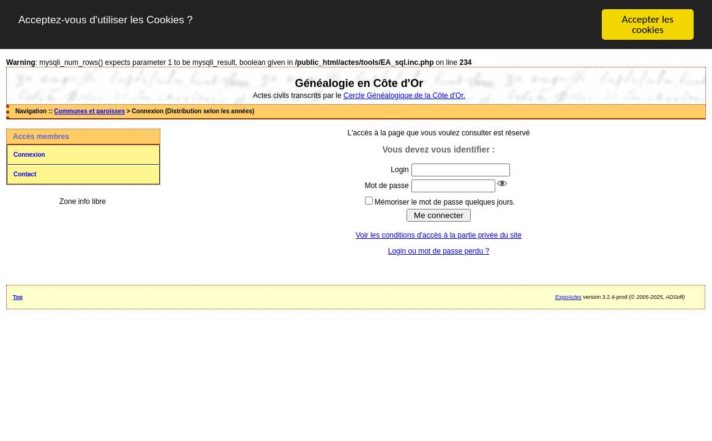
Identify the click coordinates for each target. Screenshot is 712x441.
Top (18, 297)
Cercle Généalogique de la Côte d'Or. (404, 95)
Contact (24, 174)
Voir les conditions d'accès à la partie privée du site (439, 235)
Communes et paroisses (89, 111)
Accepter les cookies (647, 24)
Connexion (29, 154)
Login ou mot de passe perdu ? (438, 251)
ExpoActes (568, 297)
